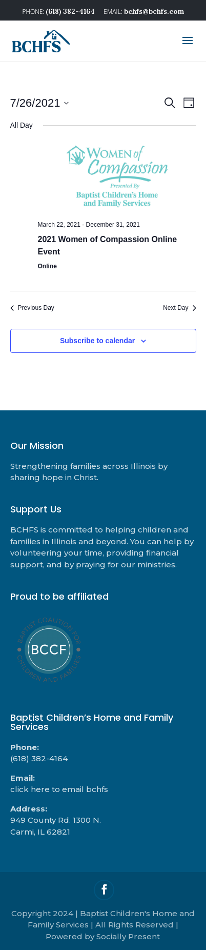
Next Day (179, 307)
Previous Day (32, 307)
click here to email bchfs (59, 789)
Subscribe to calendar (97, 341)
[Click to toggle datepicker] (39, 102)
